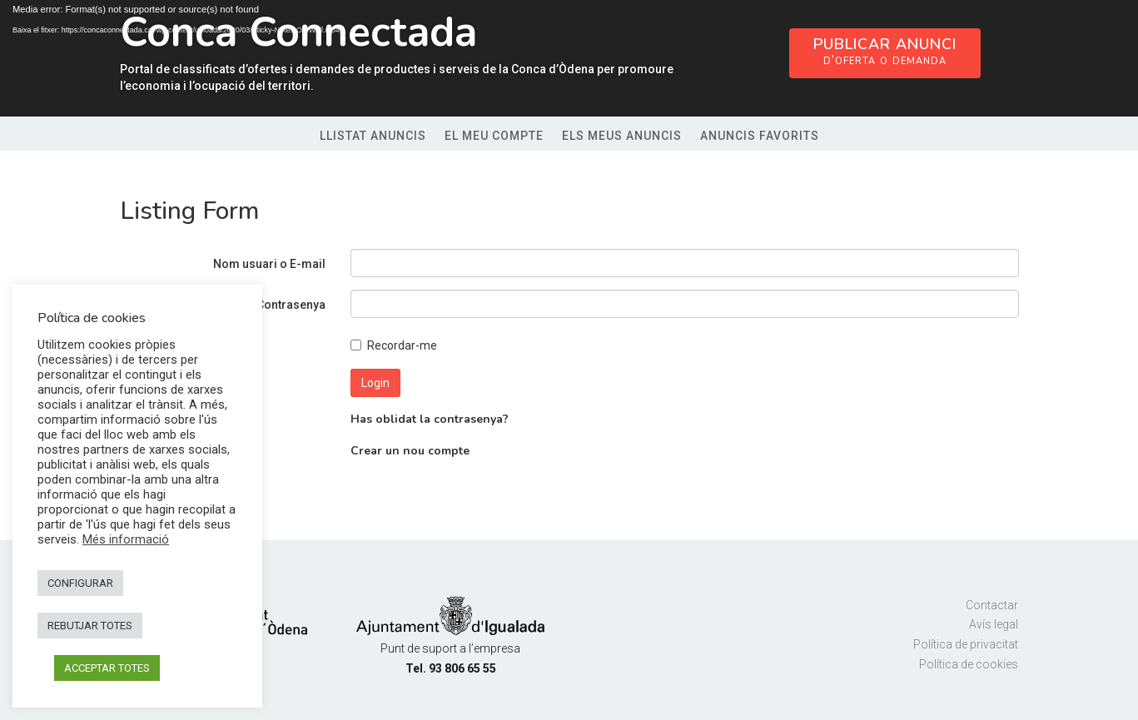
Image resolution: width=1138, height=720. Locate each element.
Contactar (992, 605)
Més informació (125, 539)
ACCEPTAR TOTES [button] (107, 668)
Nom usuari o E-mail (269, 264)
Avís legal (993, 624)
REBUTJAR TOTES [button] (89, 625)
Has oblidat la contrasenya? (429, 419)
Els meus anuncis (622, 136)
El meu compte (494, 136)
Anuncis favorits (759, 136)
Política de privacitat (965, 644)
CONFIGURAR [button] (80, 583)
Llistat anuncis (373, 136)
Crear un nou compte (410, 451)
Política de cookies (968, 664)
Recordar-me (393, 345)
